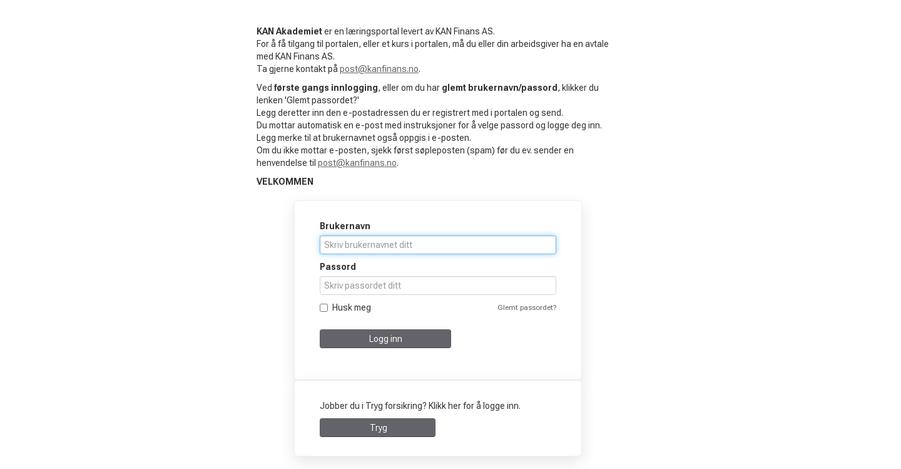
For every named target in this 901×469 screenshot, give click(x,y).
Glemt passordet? (526, 307)
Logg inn (385, 339)
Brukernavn (345, 226)
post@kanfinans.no (379, 69)
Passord (338, 267)
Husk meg (345, 307)
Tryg (377, 428)
